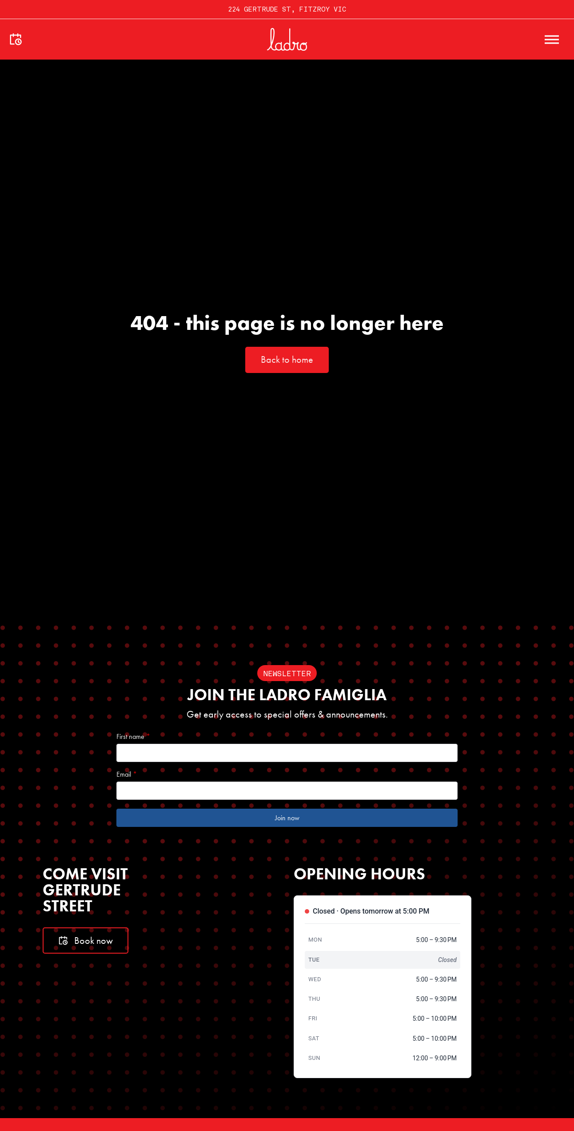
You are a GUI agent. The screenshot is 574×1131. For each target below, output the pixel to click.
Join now (287, 817)
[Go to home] (287, 39)
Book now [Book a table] (85, 940)
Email (126, 774)
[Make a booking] (15, 39)
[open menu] (551, 39)
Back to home (287, 359)
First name (133, 736)
